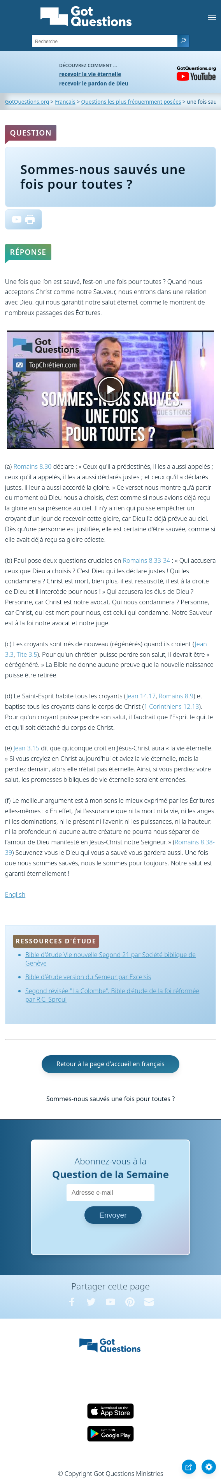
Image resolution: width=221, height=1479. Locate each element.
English (15, 894)
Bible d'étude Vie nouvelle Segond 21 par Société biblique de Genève (110, 958)
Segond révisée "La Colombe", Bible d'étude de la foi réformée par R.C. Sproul (112, 995)
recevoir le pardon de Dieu (93, 83)
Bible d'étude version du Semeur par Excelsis (88, 977)
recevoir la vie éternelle (90, 74)
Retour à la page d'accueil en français (110, 1064)
